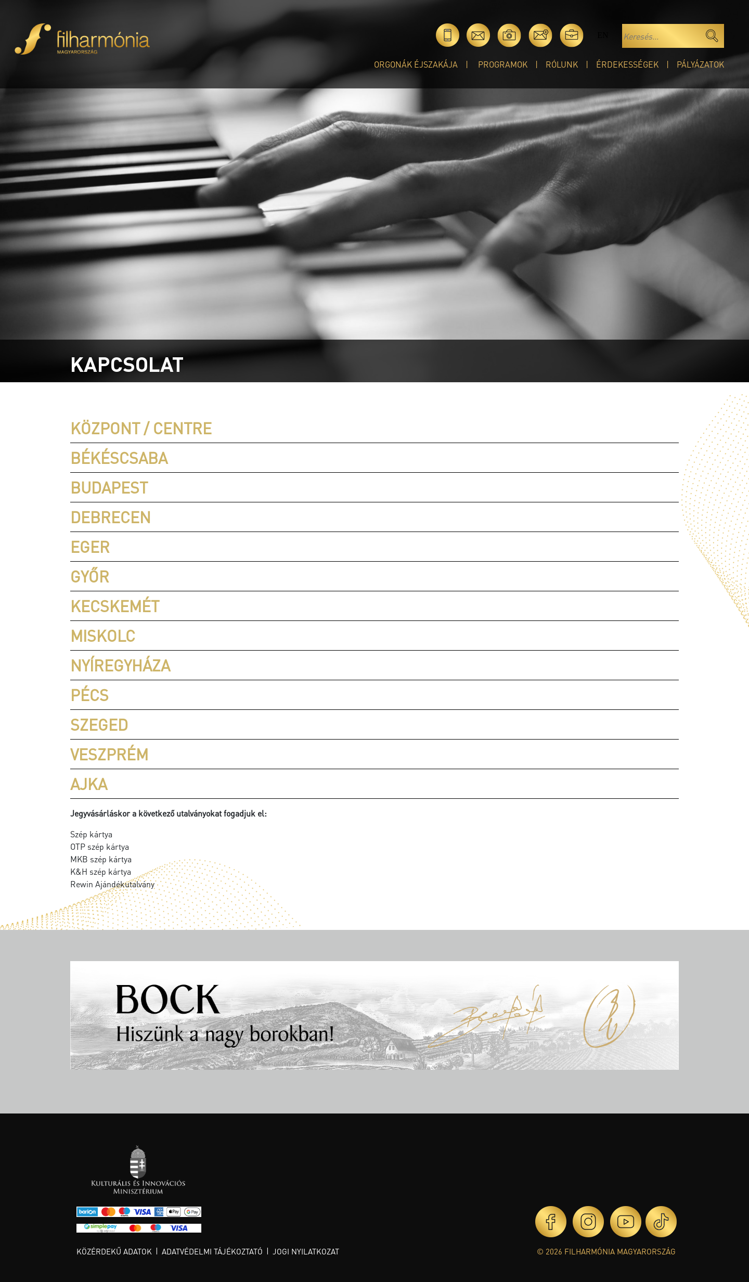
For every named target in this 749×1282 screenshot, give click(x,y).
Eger (90, 546)
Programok (502, 64)
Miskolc (102, 635)
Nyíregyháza (120, 665)
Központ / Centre (141, 428)
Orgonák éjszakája (416, 64)
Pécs (89, 695)
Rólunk (562, 64)
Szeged (99, 724)
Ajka (88, 784)
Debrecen (110, 517)
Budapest (109, 487)
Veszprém (109, 754)
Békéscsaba (118, 458)
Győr (89, 576)
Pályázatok (700, 64)
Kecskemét (114, 606)
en (602, 35)
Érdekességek (627, 64)
